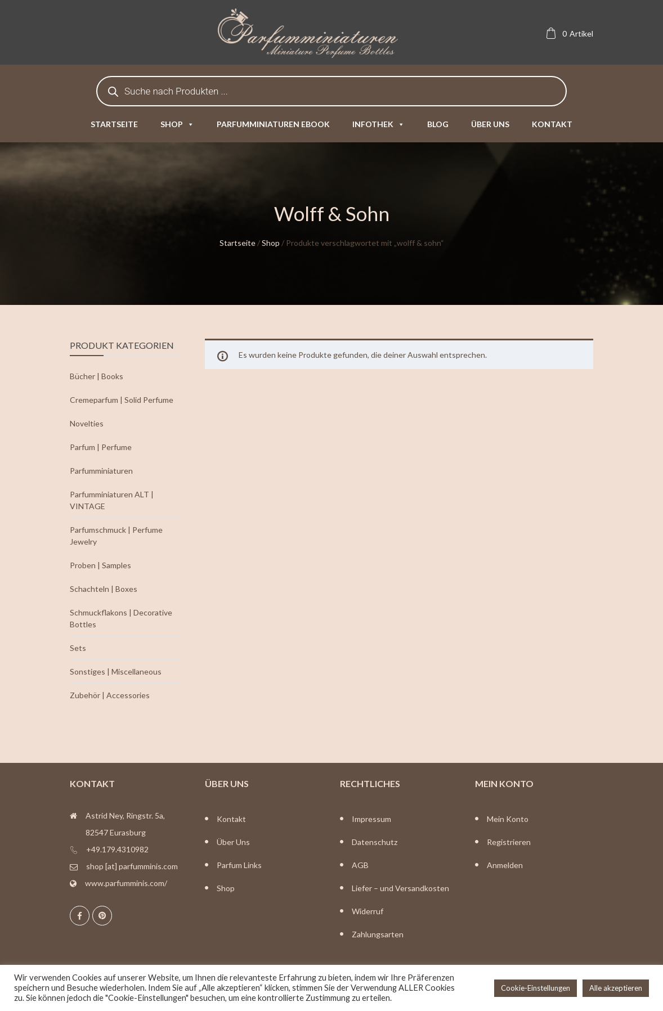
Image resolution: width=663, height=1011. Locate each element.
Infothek (378, 124)
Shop (177, 124)
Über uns (490, 124)
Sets (78, 648)
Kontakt (552, 124)
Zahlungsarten (378, 934)
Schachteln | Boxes (103, 589)
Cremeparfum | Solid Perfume (121, 400)
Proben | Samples (100, 565)
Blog (438, 124)
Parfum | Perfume (101, 447)
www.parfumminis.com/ (126, 883)
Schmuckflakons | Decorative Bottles (121, 618)
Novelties (87, 423)
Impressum (371, 819)
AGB (360, 865)
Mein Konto (507, 819)
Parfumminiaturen (101, 470)
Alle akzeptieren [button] (615, 987)
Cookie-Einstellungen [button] (535, 987)
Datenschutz (374, 842)
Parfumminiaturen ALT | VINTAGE (112, 500)
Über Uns (233, 842)
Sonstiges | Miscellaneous (116, 671)
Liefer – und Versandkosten (400, 888)
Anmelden (505, 865)
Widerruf (367, 911)
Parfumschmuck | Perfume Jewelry (116, 535)
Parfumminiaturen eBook (273, 124)
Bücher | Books (96, 376)
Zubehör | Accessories (110, 695)
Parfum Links (239, 865)
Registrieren (509, 842)
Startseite (114, 124)
